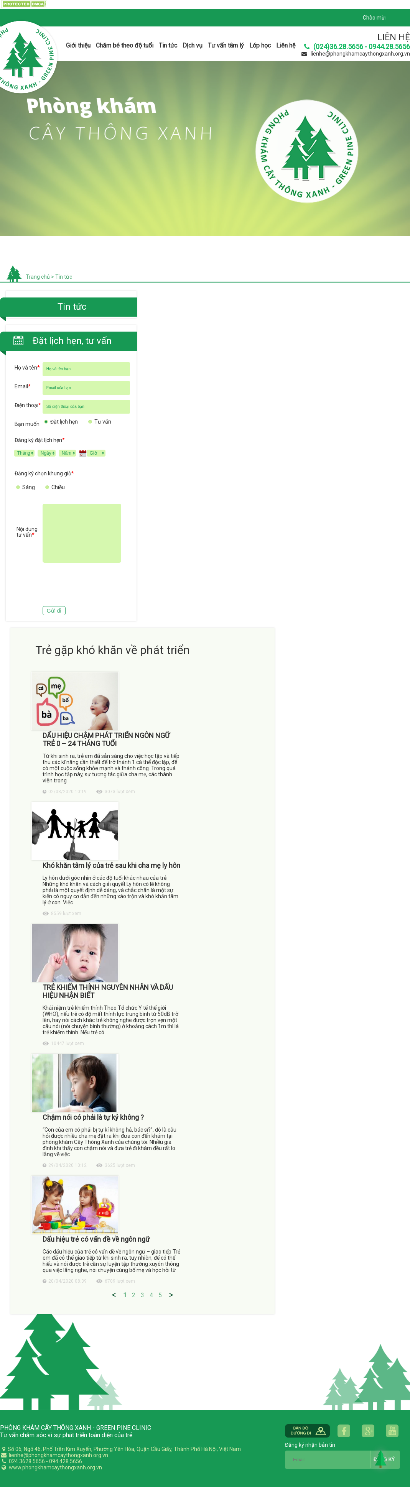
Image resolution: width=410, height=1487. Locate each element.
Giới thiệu (78, 45)
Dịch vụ (193, 45)
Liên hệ (285, 45)
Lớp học (260, 45)
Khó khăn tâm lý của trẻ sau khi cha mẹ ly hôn (111, 865)
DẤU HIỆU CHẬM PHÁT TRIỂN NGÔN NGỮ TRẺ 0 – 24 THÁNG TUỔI (106, 739)
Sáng (28, 487)
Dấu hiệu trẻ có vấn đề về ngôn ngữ (96, 1239)
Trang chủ (38, 277)
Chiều (58, 487)
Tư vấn (102, 422)
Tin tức (168, 45)
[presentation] (73, 585)
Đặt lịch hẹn (64, 422)
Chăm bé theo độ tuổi (124, 45)
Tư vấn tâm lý (226, 45)
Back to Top (381, 1459)
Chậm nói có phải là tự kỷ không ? (93, 1117)
